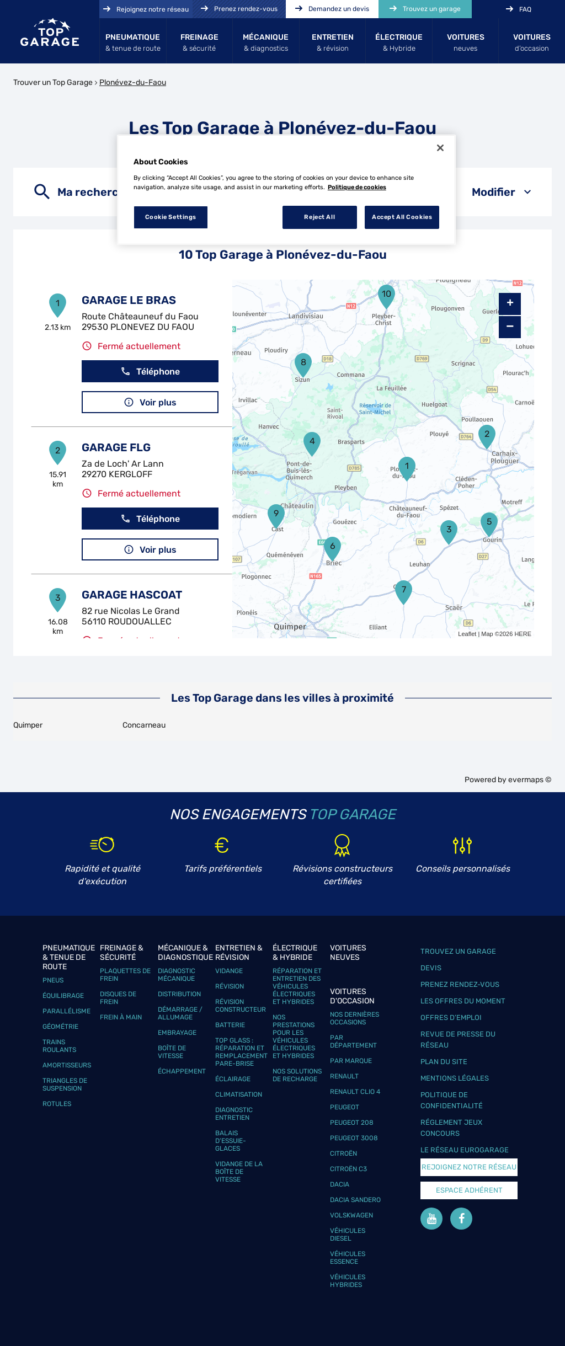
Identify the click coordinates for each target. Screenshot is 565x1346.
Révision (229, 986)
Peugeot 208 (352, 1122)
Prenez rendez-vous (459, 984)
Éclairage (232, 1079)
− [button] (510, 327)
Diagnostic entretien (234, 1113)
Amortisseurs (66, 1065)
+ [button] (510, 304)
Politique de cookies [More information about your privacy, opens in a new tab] (357, 187)
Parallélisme (66, 1011)
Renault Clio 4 (355, 1092)
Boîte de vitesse (172, 1052)
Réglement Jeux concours (451, 1127)
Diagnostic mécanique (176, 974)
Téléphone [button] (150, 371)
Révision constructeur (240, 1005)
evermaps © (530, 779)
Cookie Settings (171, 217)
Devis (430, 968)
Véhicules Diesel (347, 1234)
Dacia (339, 1184)
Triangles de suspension (64, 1084)
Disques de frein (118, 998)
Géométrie (60, 1026)
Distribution (179, 994)
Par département (353, 1041)
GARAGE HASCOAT (132, 594)
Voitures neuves (348, 952)
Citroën (343, 1153)
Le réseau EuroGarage (464, 1150)
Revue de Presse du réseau (457, 1039)
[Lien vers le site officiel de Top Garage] (49, 32)
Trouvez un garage (458, 951)
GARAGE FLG (116, 447)
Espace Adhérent (469, 1190)
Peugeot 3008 (354, 1138)
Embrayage (177, 1033)
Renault (344, 1076)
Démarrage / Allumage (180, 1013)
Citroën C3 (348, 1169)
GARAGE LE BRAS (129, 300)
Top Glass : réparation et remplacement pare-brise (241, 1052)
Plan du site (443, 1061)
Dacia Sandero (355, 1200)
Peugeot (344, 1107)
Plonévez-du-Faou (132, 82)
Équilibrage (63, 996)
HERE (522, 634)
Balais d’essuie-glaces (230, 1140)
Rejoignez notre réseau (469, 1167)
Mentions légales (454, 1078)
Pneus (52, 980)
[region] (286, 190)
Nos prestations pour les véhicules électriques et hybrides (294, 1036)
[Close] (440, 148)
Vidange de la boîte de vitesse (239, 1171)
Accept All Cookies (402, 217)
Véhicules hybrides (347, 1281)
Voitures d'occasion (352, 996)
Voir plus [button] (150, 402)
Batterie (230, 1025)
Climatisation (238, 1094)
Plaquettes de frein (125, 974)
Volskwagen (351, 1215)
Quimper (27, 725)
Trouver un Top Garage (53, 82)
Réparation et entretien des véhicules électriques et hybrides (297, 986)
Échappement (182, 1071)
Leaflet (467, 634)
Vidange (229, 971)
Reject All (319, 217)
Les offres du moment (462, 1001)
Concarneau (144, 725)
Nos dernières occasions (354, 1018)
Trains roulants (59, 1046)
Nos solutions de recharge (297, 1075)
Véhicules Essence (347, 1257)
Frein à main (121, 1017)
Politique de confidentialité (451, 1100)
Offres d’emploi (451, 1017)
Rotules (56, 1104)
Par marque (351, 1061)
